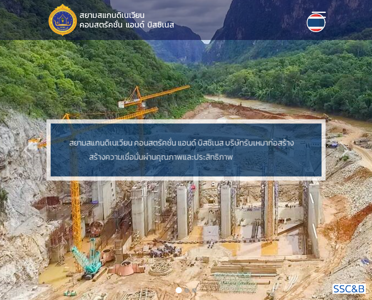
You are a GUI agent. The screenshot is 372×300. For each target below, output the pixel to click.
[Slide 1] (179, 290)
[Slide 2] (186, 290)
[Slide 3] (194, 290)
